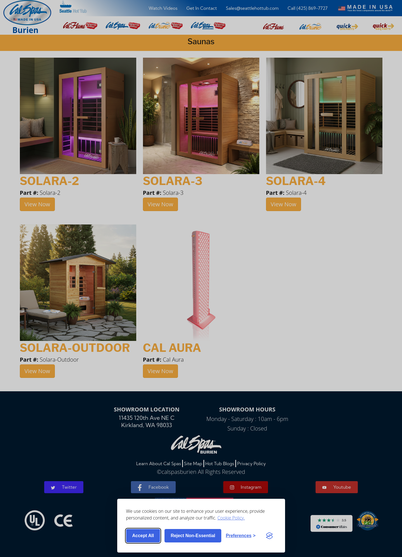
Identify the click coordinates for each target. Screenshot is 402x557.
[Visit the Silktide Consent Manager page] (269, 535)
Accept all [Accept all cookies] (143, 535)
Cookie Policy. (231, 518)
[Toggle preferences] (240, 536)
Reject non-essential (193, 535)
